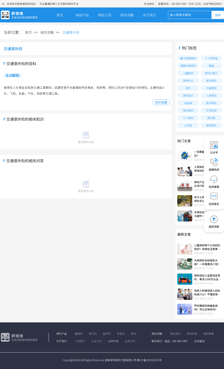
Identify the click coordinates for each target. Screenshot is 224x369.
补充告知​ (211, 110)
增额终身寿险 (188, 65)
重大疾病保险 (188, 58)
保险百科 (175, 333)
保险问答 (192, 333)
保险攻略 (127, 14)
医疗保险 (211, 103)
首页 (59, 14)
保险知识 (188, 95)
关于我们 (149, 14)
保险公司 (104, 14)
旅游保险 (211, 125)
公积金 (188, 125)
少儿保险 (188, 118)
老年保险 (211, 80)
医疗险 (107, 333)
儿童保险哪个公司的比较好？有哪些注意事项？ (207, 247)
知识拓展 (161, 102)
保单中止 (188, 80)
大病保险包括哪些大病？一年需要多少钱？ (207, 262)
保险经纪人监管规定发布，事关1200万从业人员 (207, 277)
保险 (188, 88)
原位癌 (211, 118)
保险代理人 (211, 73)
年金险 (121, 333)
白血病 (188, 103)
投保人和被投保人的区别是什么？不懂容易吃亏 (207, 292)
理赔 (211, 65)
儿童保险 (188, 73)
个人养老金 (211, 58)
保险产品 (82, 14)
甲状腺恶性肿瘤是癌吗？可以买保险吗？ (206, 307)
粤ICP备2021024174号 (149, 360)
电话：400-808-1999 (175, 341)
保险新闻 (208, 333)
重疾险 (79, 333)
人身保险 (211, 95)
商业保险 (188, 110)
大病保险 (211, 88)
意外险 (93, 333)
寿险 (133, 333)
